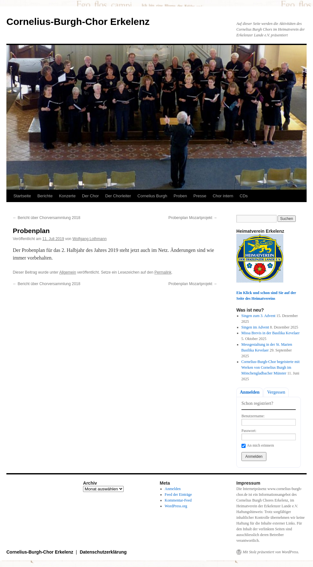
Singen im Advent (255, 327)
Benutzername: (253, 416)
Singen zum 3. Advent (258, 316)
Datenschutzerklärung (103, 552)
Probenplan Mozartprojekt (192, 217)
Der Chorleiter (118, 195)
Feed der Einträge (178, 494)
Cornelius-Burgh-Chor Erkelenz (77, 21)
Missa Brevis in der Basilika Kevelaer (270, 333)
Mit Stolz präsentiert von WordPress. (271, 552)
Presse (199, 195)
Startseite (22, 195)
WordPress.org (176, 506)
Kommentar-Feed (178, 500)
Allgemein (67, 272)
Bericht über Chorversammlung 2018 (46, 217)
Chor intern (223, 195)
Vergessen (276, 392)
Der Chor (90, 195)
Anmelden (249, 392)
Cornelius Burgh (152, 195)
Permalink (162, 272)
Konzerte (67, 195)
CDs (244, 195)
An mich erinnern (260, 445)
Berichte (45, 195)
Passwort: (248, 430)
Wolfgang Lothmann (90, 239)
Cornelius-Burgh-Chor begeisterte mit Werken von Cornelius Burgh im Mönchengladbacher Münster (270, 367)
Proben (180, 195)
